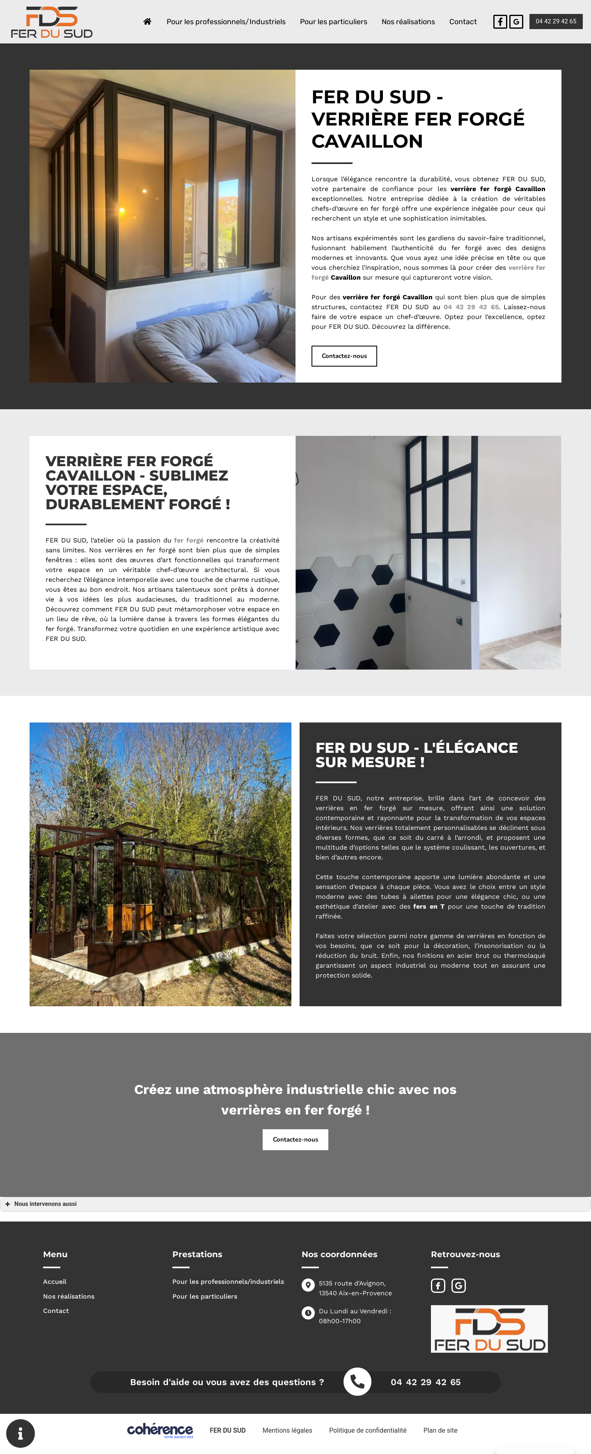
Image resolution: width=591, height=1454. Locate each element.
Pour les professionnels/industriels (228, 1281)
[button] (556, 21)
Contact (462, 21)
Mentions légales (287, 1430)
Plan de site (441, 1430)
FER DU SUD (227, 1430)
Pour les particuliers (333, 21)
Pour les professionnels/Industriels (225, 21)
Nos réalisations (408, 21)
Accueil (54, 1281)
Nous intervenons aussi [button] (40, 1204)
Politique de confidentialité (368, 1430)
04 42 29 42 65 (426, 1382)
